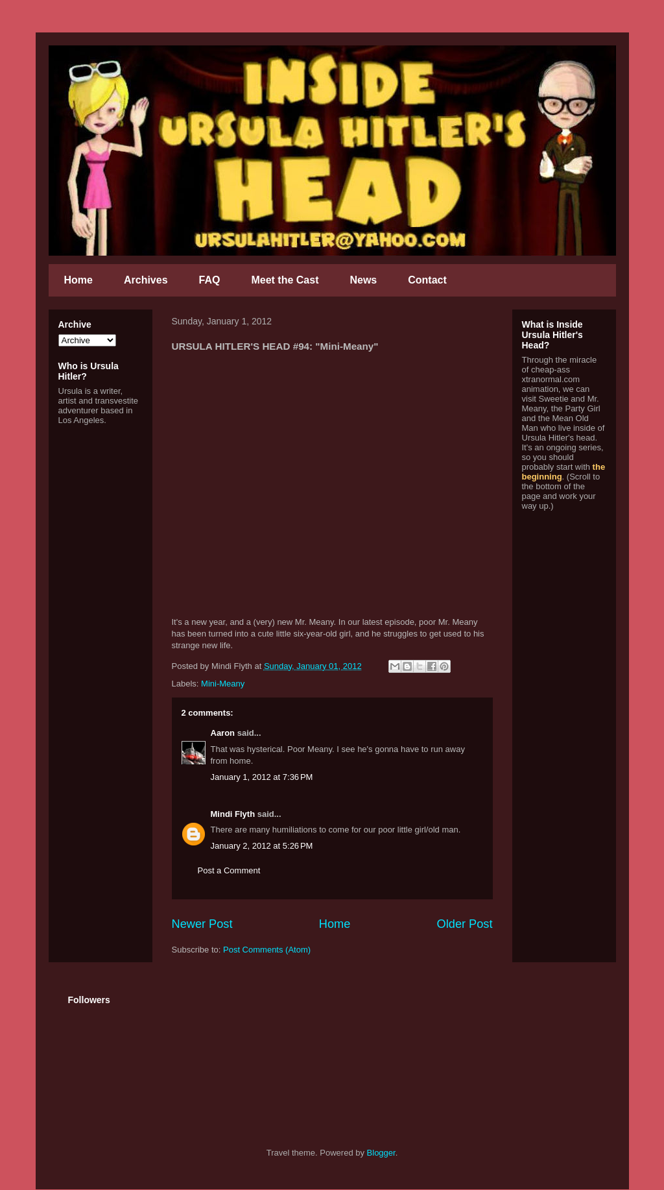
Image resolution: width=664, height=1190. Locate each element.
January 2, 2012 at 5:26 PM (262, 846)
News (363, 279)
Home (78, 279)
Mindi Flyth (233, 814)
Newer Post (202, 923)
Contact (427, 279)
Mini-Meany (222, 683)
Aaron (223, 733)
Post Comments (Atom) (267, 949)
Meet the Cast (284, 279)
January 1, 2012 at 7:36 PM (262, 777)
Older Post (465, 923)
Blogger (381, 1153)
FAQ (209, 279)
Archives (146, 279)
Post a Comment (229, 870)
